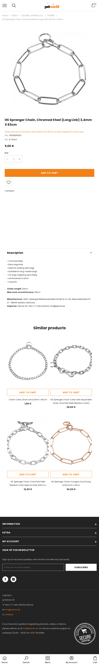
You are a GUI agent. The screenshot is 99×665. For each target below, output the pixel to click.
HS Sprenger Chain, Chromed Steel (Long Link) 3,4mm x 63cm (32, 19)
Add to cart (49, 172)
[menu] (4, 5)
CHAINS (50, 15)
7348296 (9, 614)
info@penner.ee (57, 306)
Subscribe (87, 567)
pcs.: (7, 152)
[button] (26, 660)
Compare (9, 190)
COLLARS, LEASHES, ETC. (32, 15)
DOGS (14, 15)
